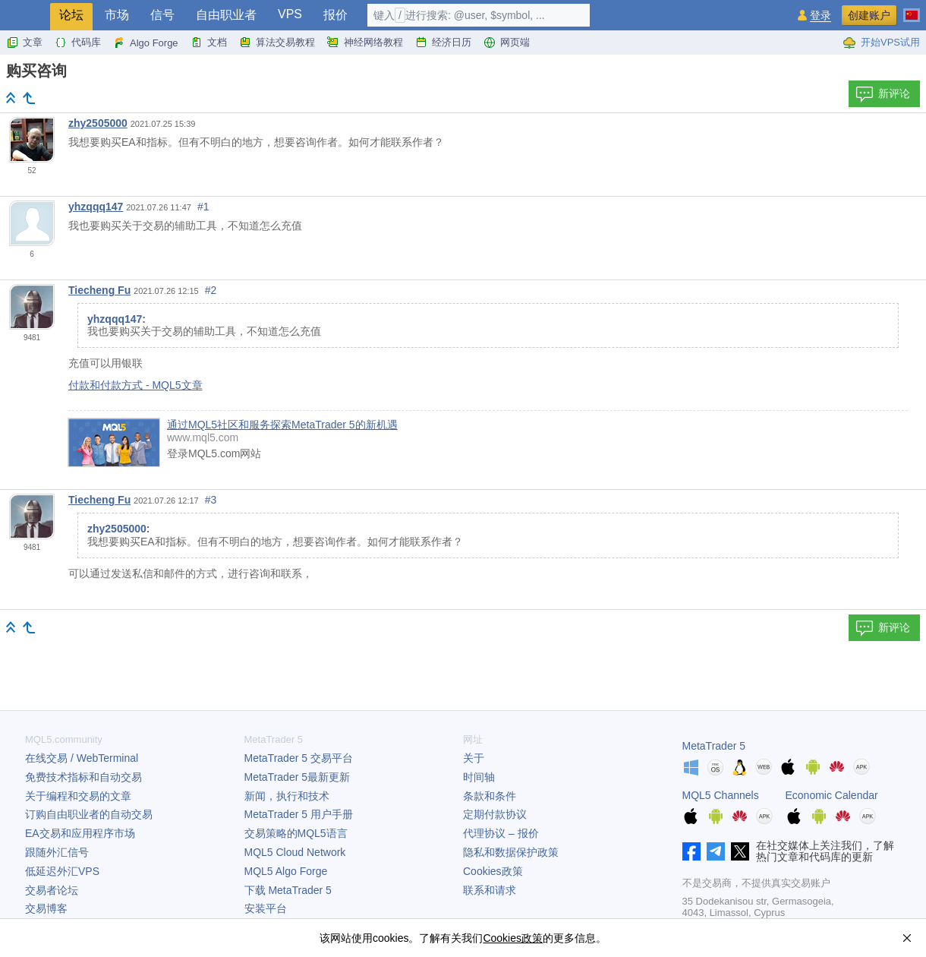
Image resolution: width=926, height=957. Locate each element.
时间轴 (479, 777)
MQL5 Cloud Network (295, 852)
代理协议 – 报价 (501, 833)
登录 (820, 15)
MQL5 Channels (720, 795)
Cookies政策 (493, 871)
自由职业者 (226, 14)
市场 (117, 14)
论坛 (71, 14)
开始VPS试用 (881, 42)
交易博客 (46, 908)
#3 (211, 500)
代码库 (78, 42)
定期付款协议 (495, 814)
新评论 (882, 94)
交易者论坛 (51, 890)
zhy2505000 (98, 123)
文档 (209, 42)
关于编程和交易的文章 (78, 796)
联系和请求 (489, 890)
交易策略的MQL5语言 (296, 833)
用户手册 (298, 814)
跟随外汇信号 (57, 852)
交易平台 (298, 758)
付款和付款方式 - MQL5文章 (135, 385)
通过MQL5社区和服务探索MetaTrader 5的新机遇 (282, 424)
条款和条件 (489, 796)
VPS (290, 14)
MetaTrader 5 (714, 746)
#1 (203, 207)
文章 (24, 42)
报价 (335, 14)
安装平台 (265, 908)
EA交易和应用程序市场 (80, 833)
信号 (162, 14)
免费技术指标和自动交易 (83, 777)
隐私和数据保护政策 (511, 852)
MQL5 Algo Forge (286, 871)
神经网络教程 (365, 42)
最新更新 (297, 777)
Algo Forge (145, 42)
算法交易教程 (277, 42)
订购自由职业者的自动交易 (89, 814)
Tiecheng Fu (99, 290)
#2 (211, 290)
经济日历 (443, 42)
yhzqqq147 (95, 207)
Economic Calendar (832, 795)
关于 (473, 758)
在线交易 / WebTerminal (81, 758)
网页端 (506, 42)
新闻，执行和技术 (286, 796)
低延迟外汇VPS (62, 871)
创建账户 (869, 15)
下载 (288, 890)
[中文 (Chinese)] (911, 9)
